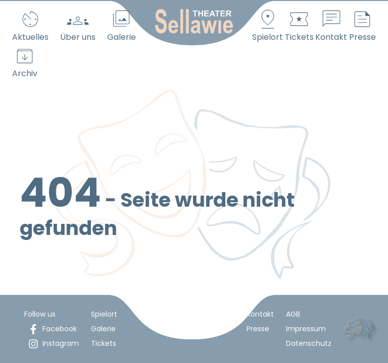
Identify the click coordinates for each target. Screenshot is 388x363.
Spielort (104, 314)
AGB (293, 314)
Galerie (103, 329)
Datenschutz (308, 343)
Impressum (306, 329)
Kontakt (260, 314)
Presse (258, 329)
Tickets (103, 343)
